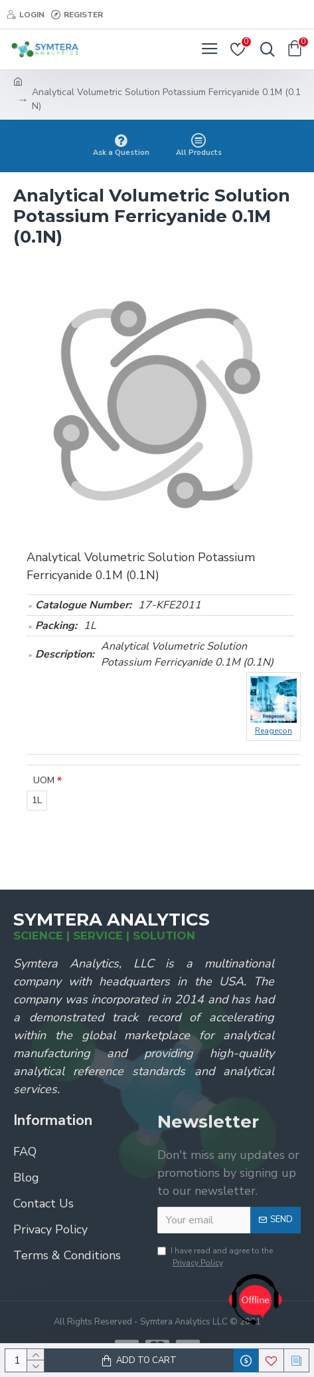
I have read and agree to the (215, 1257)
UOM (43, 780)
